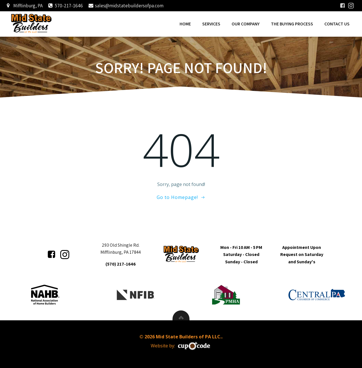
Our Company (246, 24)
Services (211, 24)
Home (185, 24)
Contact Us (337, 24)
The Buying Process (292, 24)
